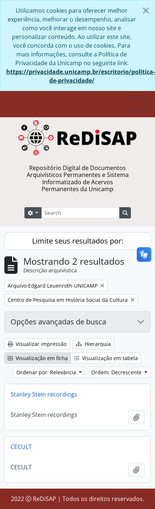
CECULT (21, 447)
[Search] (80, 212)
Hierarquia (93, 343)
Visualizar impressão (37, 343)
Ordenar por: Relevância (47, 372)
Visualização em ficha (38, 358)
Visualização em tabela (106, 358)
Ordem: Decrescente (117, 372)
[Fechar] (146, 10)
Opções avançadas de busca (58, 322)
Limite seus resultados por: (77, 241)
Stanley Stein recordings (44, 394)
